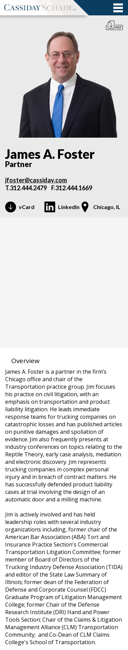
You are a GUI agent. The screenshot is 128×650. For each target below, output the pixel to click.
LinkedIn (69, 207)
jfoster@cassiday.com (36, 180)
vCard (26, 207)
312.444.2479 (28, 188)
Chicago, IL (106, 207)
